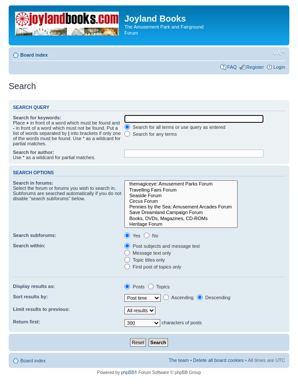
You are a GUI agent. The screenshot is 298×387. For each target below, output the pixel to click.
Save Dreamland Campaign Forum (180, 212)
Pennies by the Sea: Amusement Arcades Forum (180, 207)
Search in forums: (33, 183)
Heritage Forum (180, 224)
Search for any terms (150, 134)
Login (279, 67)
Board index (34, 55)
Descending (213, 297)
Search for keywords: (37, 117)
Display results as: (34, 286)
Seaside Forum (180, 195)
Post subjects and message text (162, 246)
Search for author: (33, 152)
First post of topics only (152, 266)
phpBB (127, 372)
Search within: (29, 245)
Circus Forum (180, 201)
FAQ (232, 67)
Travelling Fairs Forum (180, 190)
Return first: (26, 321)
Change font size (279, 53)
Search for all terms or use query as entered (174, 127)
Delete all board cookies (218, 360)
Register (255, 67)
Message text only (147, 253)
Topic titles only (144, 259)
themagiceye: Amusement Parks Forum (180, 184)
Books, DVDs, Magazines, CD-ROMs (180, 218)
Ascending (178, 297)
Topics (159, 286)
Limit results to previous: (41, 309)
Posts (134, 286)
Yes (132, 235)
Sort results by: (30, 296)
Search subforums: (34, 235)
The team (179, 360)
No (151, 235)
